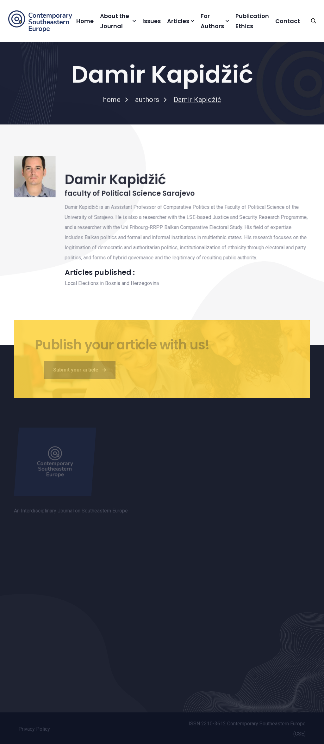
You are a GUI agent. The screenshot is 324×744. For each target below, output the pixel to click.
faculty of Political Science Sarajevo (129, 194)
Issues (151, 21)
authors (147, 100)
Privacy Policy (36, 729)
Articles (178, 21)
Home (85, 21)
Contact (287, 21)
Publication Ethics (252, 21)
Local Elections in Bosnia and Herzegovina (112, 283)
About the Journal (114, 21)
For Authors (212, 21)
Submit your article (81, 370)
